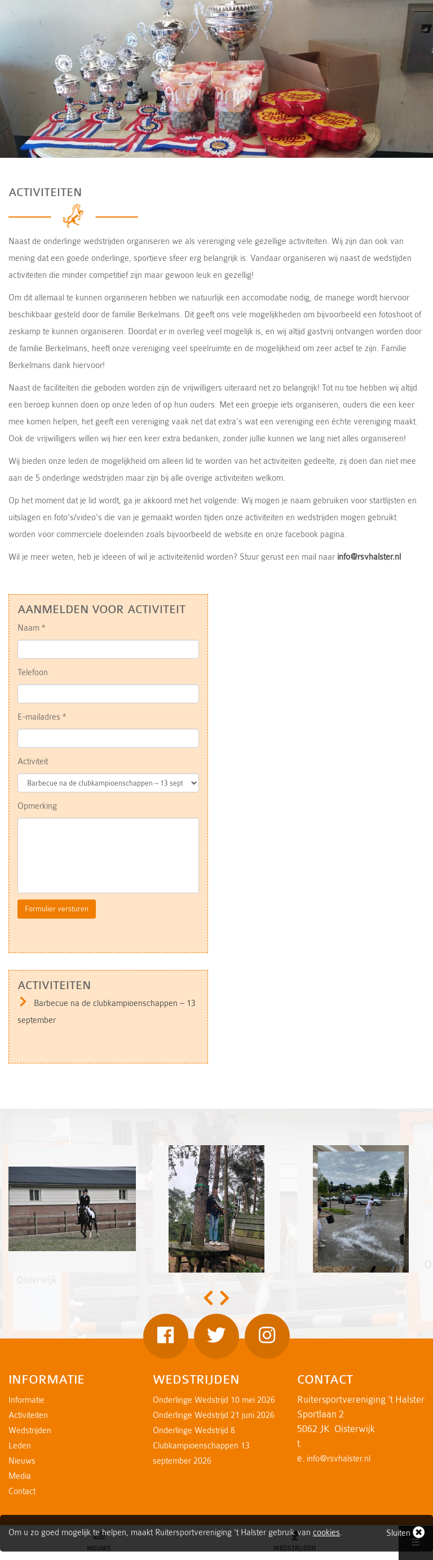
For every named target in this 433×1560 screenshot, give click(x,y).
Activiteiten (28, 1415)
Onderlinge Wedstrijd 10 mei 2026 (214, 1400)
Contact (22, 1491)
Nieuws (22, 1461)
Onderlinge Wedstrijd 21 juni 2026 (214, 1415)
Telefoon (32, 672)
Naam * (31, 628)
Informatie (26, 1400)
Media (19, 1476)
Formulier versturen (57, 909)
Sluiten (405, 1532)
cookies (326, 1532)
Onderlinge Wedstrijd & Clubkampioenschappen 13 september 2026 (201, 1446)
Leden (19, 1446)
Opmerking (37, 806)
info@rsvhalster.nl (369, 557)
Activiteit (32, 761)
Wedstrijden (29, 1430)
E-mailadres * (41, 717)
